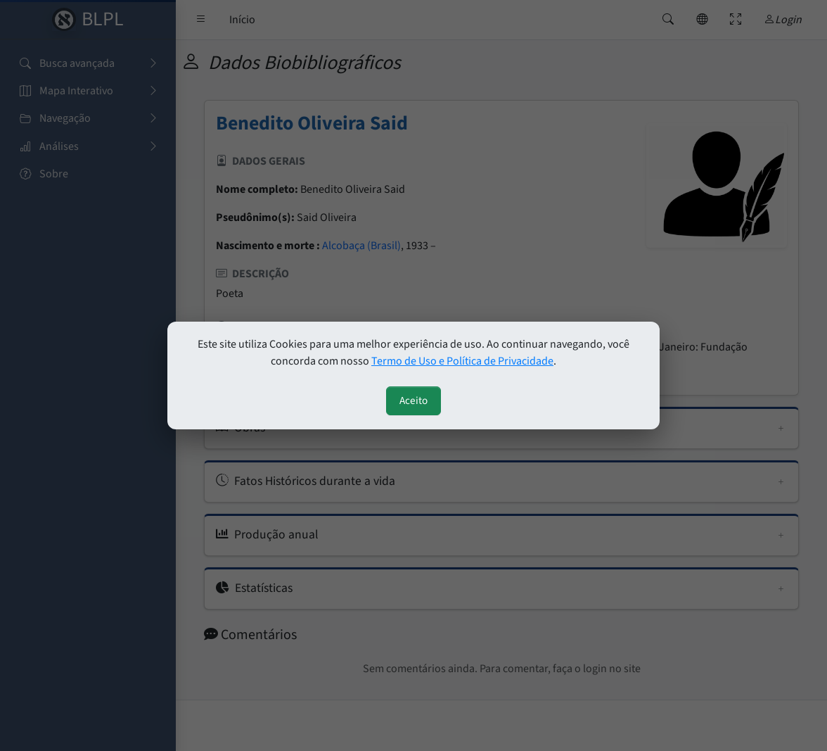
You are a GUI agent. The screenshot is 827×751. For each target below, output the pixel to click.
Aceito (413, 400)
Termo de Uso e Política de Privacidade (462, 361)
